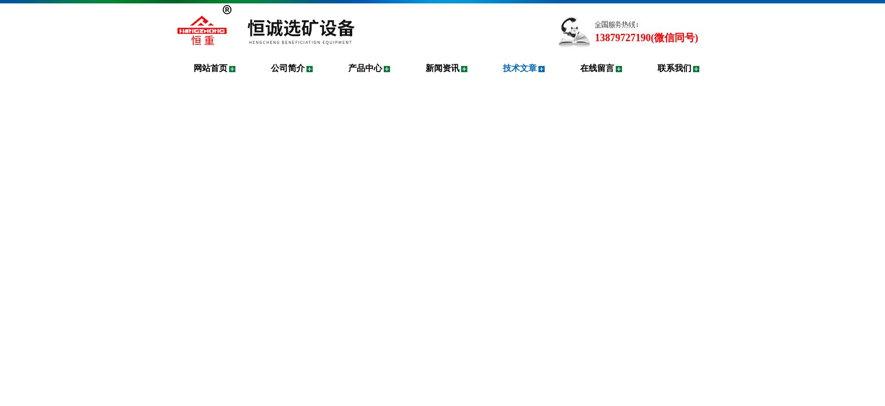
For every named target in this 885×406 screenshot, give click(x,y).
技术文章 (520, 68)
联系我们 (674, 68)
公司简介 (288, 68)
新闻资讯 (442, 68)
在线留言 (597, 68)
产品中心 (365, 68)
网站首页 (210, 68)
